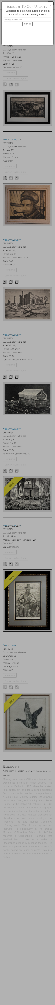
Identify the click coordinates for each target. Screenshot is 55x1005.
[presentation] (27, 34)
